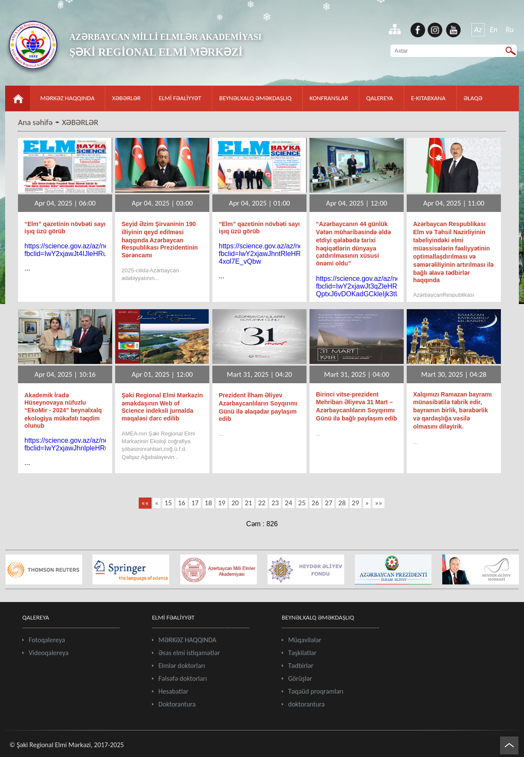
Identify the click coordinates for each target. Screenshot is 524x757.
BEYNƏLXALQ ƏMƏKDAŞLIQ (255, 98)
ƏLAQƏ (473, 98)
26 (315, 502)
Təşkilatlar (302, 653)
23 (275, 502)
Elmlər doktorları (181, 666)
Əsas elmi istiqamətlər (189, 653)
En (493, 29)
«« (145, 502)
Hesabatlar (173, 691)
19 (221, 502)
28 (341, 502)
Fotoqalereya (47, 640)
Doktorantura (177, 704)
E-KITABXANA (428, 98)
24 (288, 502)
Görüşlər (300, 678)
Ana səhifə (35, 122)
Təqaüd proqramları (315, 691)
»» (378, 502)
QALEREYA (379, 98)
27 (328, 502)
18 (208, 502)
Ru (510, 29)
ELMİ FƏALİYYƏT (180, 98)
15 (168, 502)
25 (302, 502)
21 (248, 502)
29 (355, 502)
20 (234, 502)
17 (195, 502)
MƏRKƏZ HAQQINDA (67, 98)
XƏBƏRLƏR (126, 98)
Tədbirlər (300, 666)
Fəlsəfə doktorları (182, 678)
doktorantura (306, 704)
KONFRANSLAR (329, 98)
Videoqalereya (48, 653)
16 (181, 502)
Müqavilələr (305, 640)
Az (478, 29)
